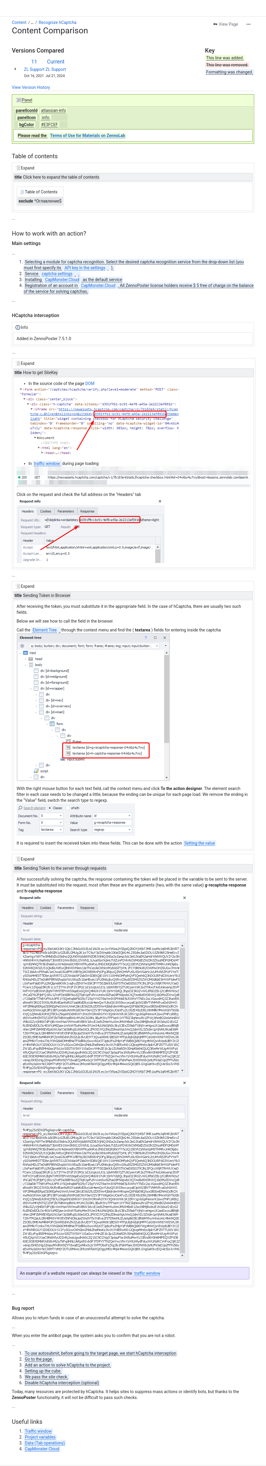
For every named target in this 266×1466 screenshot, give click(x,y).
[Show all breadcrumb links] (32, 6)
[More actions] (248, 7)
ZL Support (34, 52)
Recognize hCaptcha (58, 6)
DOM (89, 367)
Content (19, 6)
